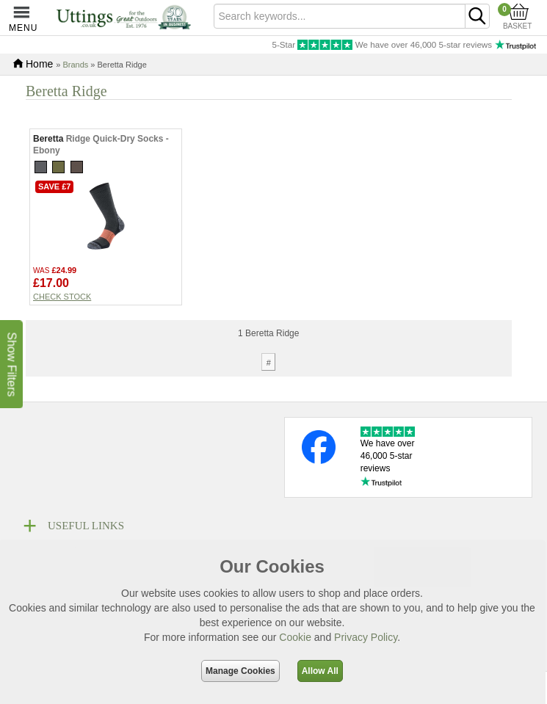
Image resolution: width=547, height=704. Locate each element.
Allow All (320, 671)
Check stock (62, 328)
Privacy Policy (365, 637)
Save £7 (54, 218)
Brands (75, 64)
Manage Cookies (240, 671)
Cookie (295, 637)
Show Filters (11, 364)
